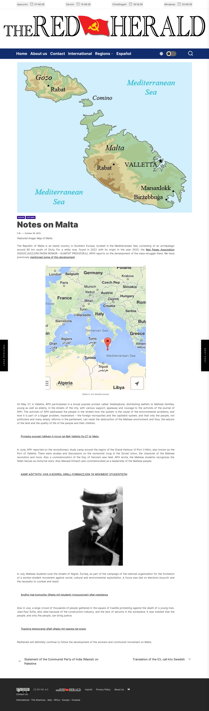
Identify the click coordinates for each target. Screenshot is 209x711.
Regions (104, 53)
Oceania (76, 700)
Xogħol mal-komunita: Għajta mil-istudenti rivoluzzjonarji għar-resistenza (64, 594)
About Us (119, 689)
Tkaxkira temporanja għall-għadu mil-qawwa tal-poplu (53, 628)
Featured (30, 217)
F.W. (19, 233)
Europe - (67, 700)
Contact (57, 53)
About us (38, 53)
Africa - (58, 700)
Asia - (50, 700)
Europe (21, 217)
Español (123, 53)
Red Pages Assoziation (160, 249)
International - (23, 700)
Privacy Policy (103, 689)
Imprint (88, 689)
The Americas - (39, 700)
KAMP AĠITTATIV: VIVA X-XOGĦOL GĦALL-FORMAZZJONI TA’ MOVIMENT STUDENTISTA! (74, 474)
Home (21, 53)
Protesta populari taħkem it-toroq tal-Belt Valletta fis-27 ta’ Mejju (60, 436)
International (80, 53)
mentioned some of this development (52, 257)
